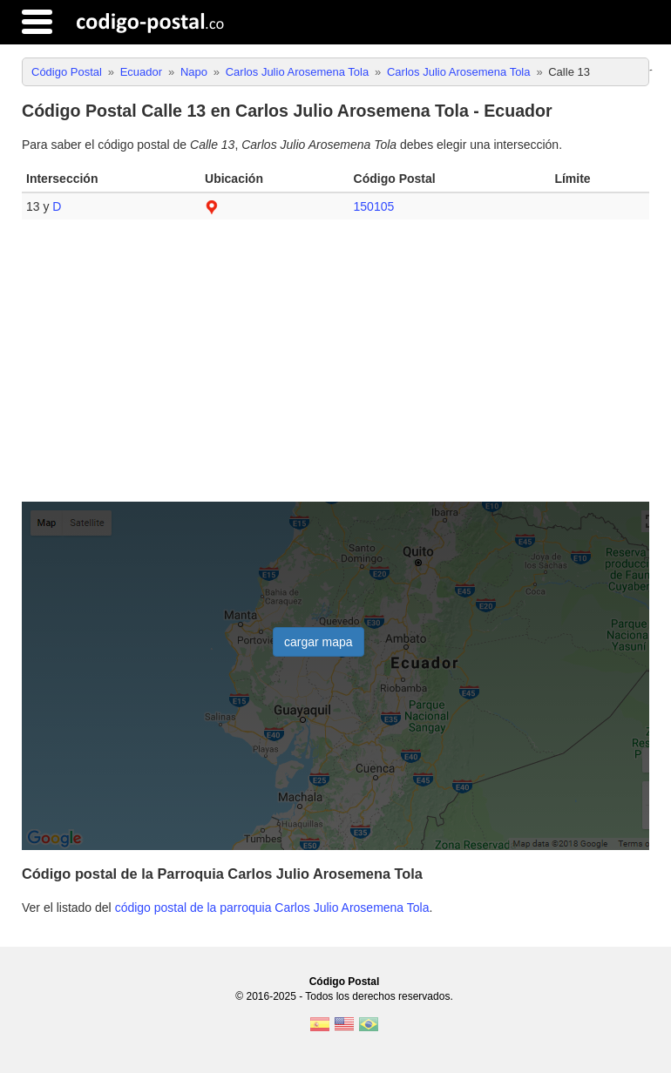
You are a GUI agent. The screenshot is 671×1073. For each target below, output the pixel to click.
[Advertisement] (335, 367)
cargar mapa (318, 642)
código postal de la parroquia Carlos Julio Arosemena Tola (272, 907)
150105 (374, 206)
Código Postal (344, 981)
